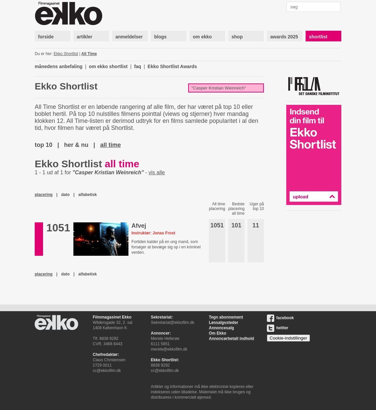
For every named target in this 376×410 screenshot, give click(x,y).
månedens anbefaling (58, 66)
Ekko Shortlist (66, 53)
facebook (280, 318)
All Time (89, 53)
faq (137, 66)
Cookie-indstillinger (288, 338)
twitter (277, 328)
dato (65, 194)
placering (43, 194)
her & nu (76, 145)
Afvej (138, 225)
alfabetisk (87, 194)
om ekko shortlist (108, 66)
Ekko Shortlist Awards (172, 66)
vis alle (156, 172)
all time (110, 145)
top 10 (43, 145)
